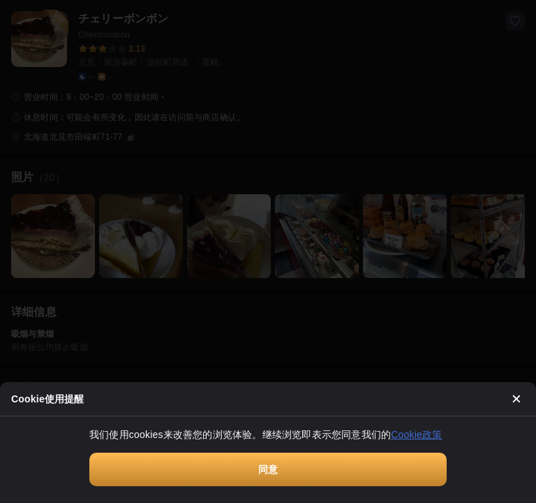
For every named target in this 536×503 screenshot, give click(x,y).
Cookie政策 (416, 434)
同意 (268, 469)
